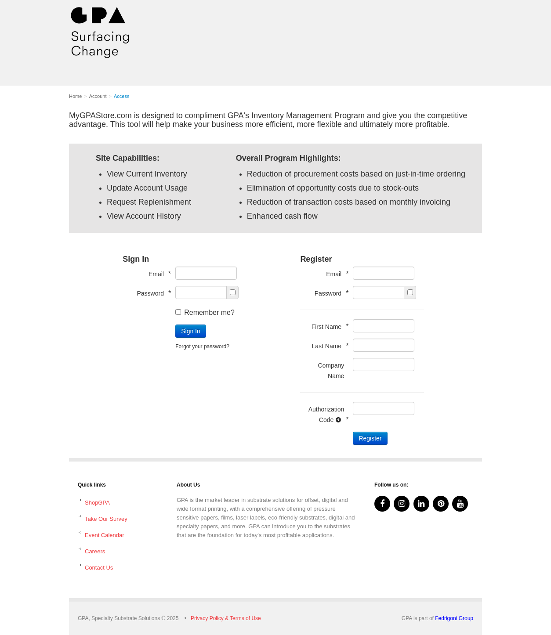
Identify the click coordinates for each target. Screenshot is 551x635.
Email (158, 274)
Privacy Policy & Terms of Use (226, 618)
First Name (328, 326)
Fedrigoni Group (454, 618)
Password (152, 293)
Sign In (190, 331)
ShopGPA (97, 502)
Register (370, 438)
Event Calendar (104, 535)
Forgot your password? (202, 346)
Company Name (331, 370)
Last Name (328, 346)
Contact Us (99, 567)
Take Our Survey (106, 519)
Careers (95, 551)
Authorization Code (326, 414)
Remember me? (205, 312)
